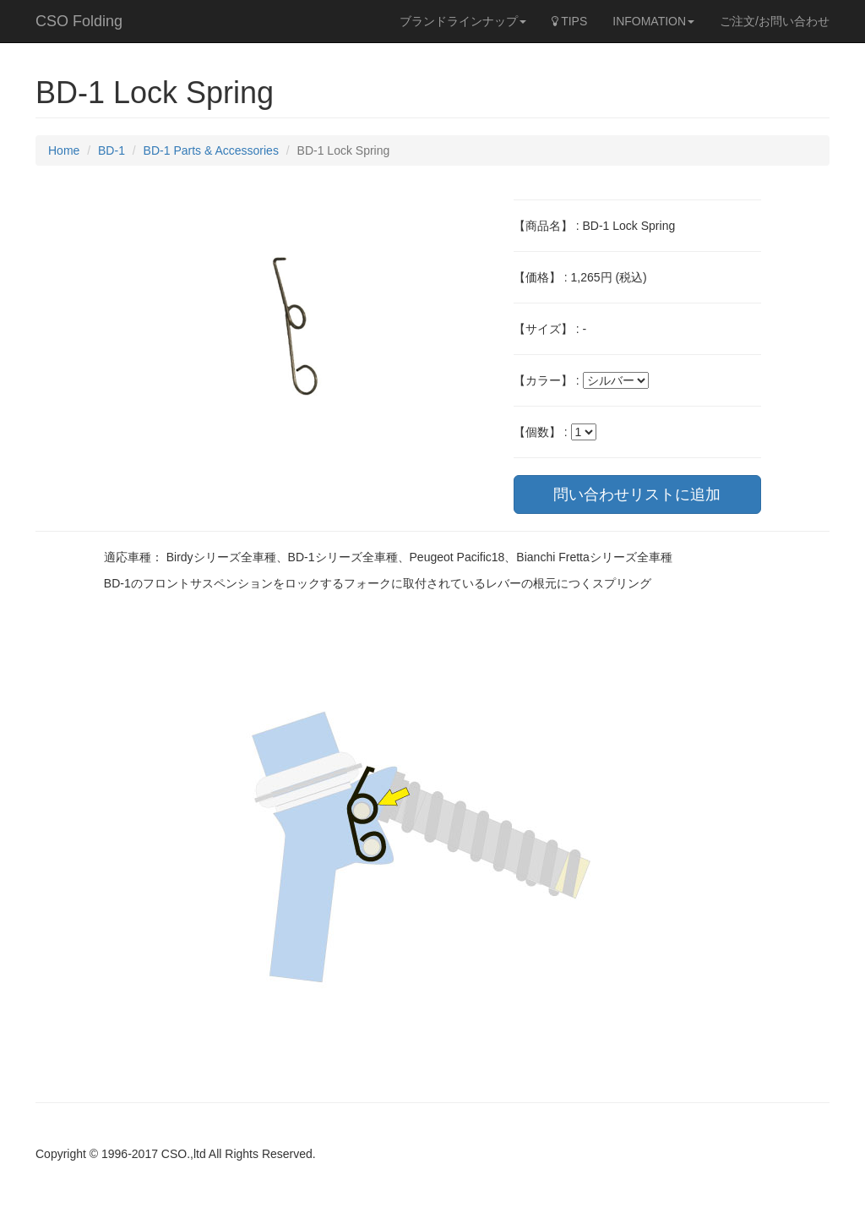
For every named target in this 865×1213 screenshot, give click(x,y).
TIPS (570, 21)
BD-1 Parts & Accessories (211, 150)
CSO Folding (78, 21)
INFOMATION (653, 21)
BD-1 (111, 150)
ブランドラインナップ (463, 21)
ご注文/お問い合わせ (775, 21)
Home (63, 150)
